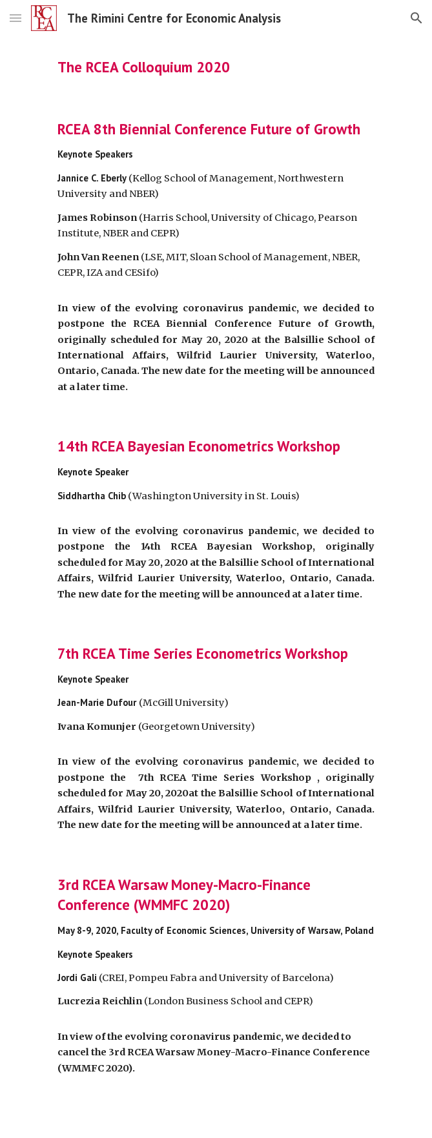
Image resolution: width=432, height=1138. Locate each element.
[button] (15, 18)
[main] (216, 67)
